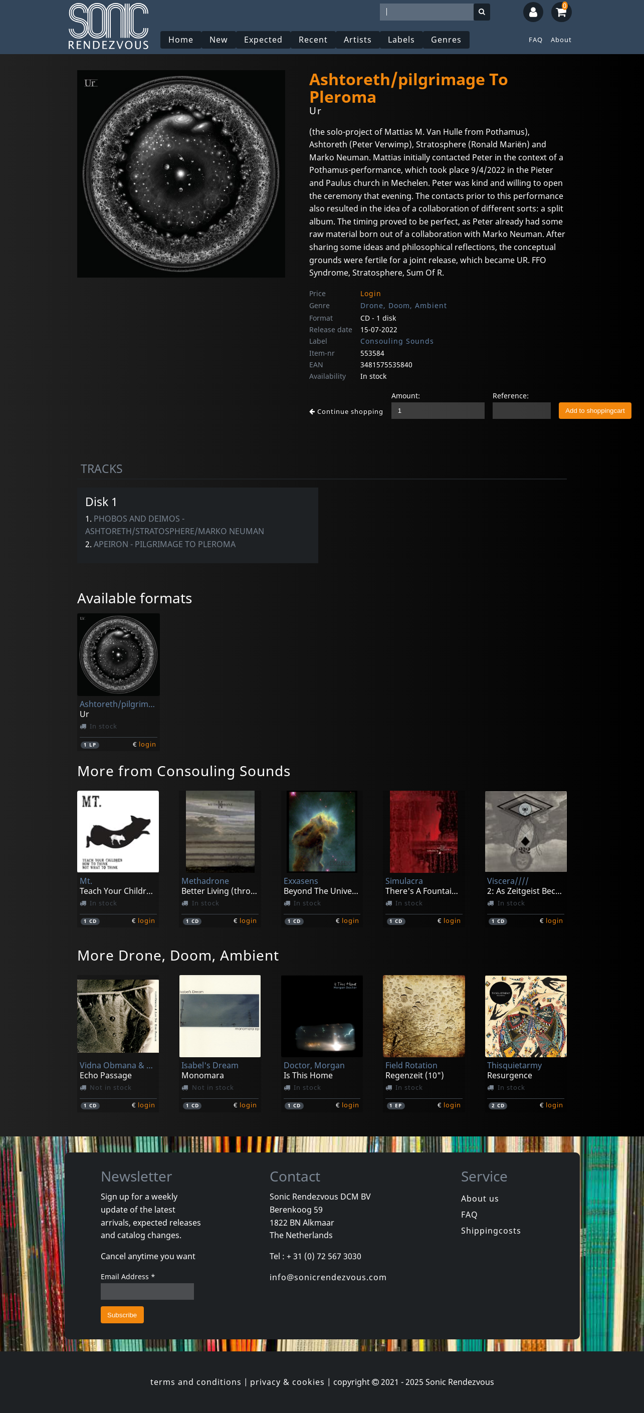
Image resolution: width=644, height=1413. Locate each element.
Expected (263, 39)
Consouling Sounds (397, 341)
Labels (401, 39)
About (561, 39)
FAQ (536, 39)
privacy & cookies (287, 1381)
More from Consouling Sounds (184, 770)
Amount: (405, 395)
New (218, 39)
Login (370, 293)
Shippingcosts (491, 1230)
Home (180, 39)
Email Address (128, 1276)
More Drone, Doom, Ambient (178, 955)
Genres (446, 39)
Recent (313, 39)
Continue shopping (346, 411)
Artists (358, 39)
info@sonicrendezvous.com (328, 1277)
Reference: (511, 395)
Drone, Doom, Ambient (403, 305)
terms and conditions (196, 1381)
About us (480, 1198)
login (147, 744)
